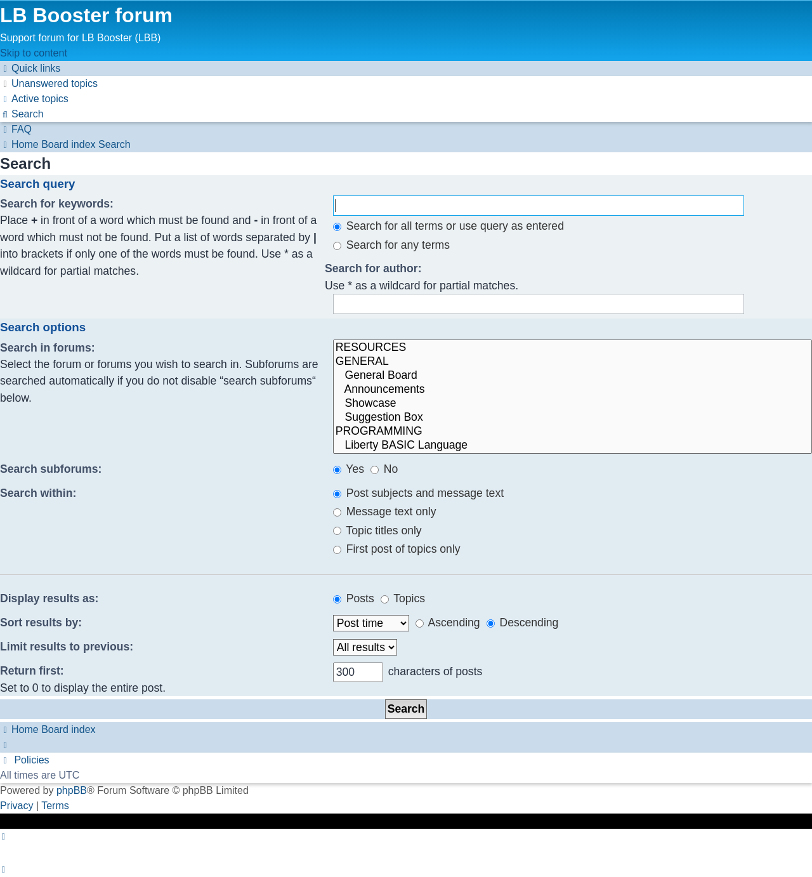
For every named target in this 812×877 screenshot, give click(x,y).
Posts (353, 598)
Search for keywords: (57, 203)
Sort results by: (41, 622)
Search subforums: (51, 469)
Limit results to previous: (66, 646)
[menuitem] (49, 83)
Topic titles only (377, 530)
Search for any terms (391, 245)
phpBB (71, 790)
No (384, 469)
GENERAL (572, 362)
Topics (403, 598)
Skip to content (33, 53)
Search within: (38, 493)
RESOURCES (572, 348)
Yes (348, 469)
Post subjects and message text (418, 493)
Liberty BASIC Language (572, 445)
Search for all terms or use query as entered (448, 226)
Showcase (572, 404)
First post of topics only (397, 549)
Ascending (448, 622)
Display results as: (49, 598)
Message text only (384, 511)
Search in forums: (47, 347)
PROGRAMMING (572, 431)
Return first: (32, 670)
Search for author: (373, 268)
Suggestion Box (572, 418)
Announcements (572, 390)
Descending (523, 622)
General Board (572, 376)
